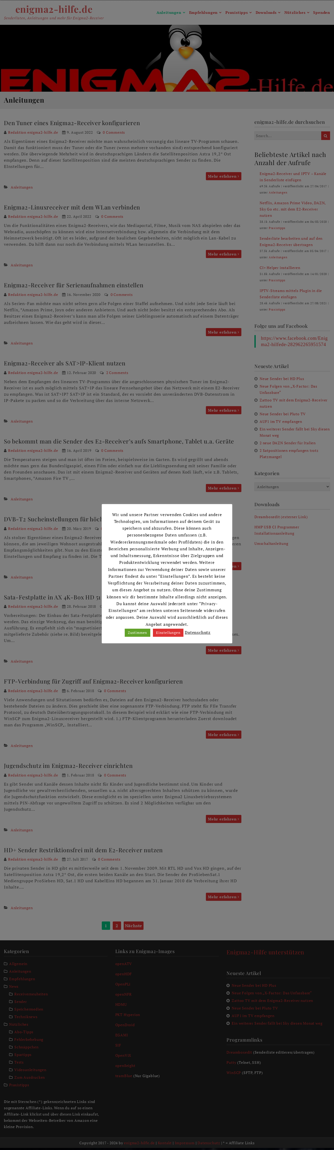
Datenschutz (198, 632)
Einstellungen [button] (168, 632)
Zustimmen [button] (137, 632)
